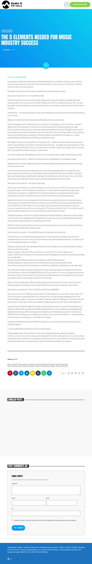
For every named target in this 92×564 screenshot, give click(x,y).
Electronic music (7, 31)
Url (12, 509)
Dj (9, 365)
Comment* (15, 483)
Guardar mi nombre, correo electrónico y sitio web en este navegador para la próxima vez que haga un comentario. (45, 520)
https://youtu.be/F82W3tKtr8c (16, 77)
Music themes (28, 365)
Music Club (17, 365)
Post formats (62, 365)
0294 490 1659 (80, 4)
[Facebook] (11, 559)
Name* (13, 498)
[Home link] (12, 4)
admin (15, 359)
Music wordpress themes (45, 365)
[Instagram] (8, 559)
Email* (48, 498)
